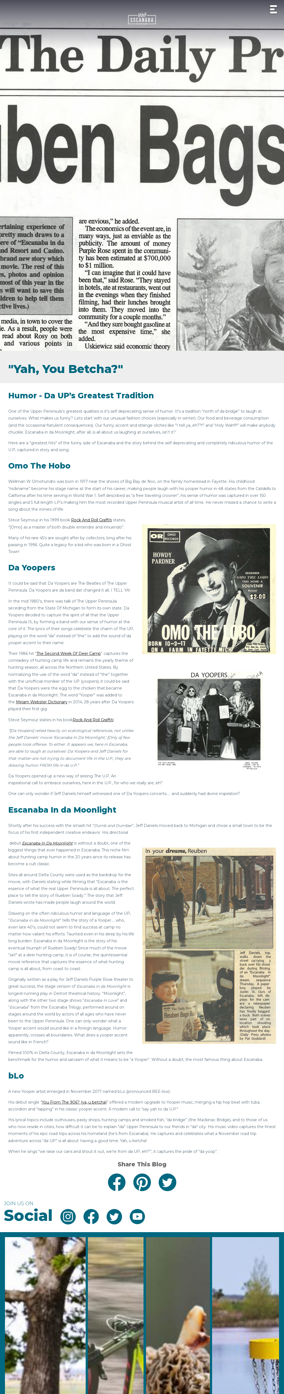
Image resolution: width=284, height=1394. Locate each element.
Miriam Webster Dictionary (41, 701)
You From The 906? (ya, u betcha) (74, 1102)
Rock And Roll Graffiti (91, 520)
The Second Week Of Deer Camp (68, 653)
